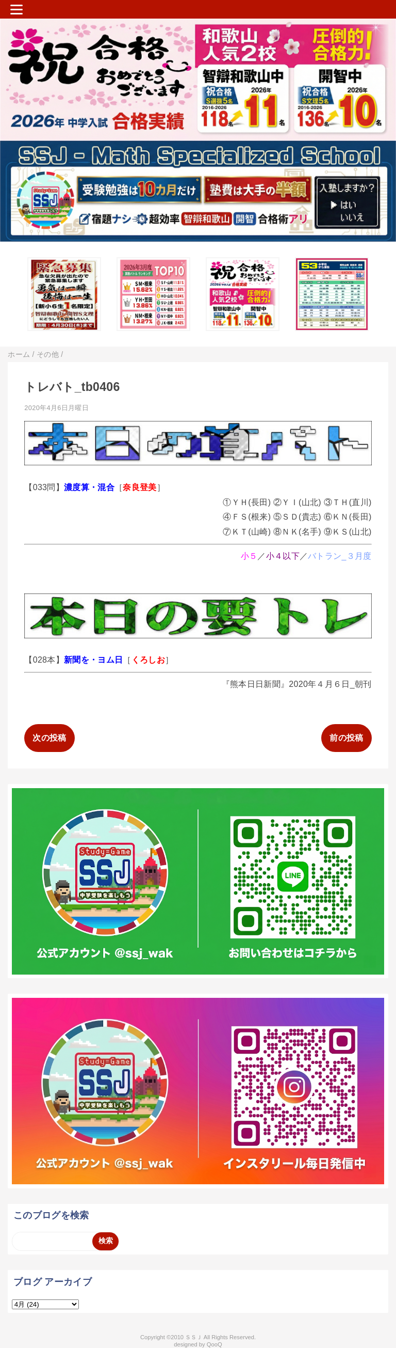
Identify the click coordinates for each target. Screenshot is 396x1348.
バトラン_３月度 (339, 556)
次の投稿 (49, 737)
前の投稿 (346, 737)
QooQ (214, 1344)
